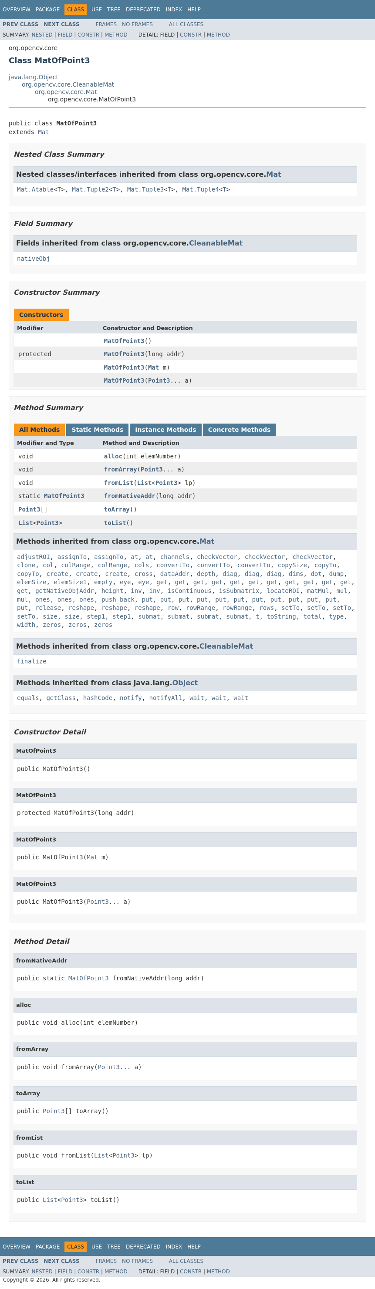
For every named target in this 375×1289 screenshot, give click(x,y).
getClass (60, 697)
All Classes (186, 24)
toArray (117, 509)
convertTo (172, 565)
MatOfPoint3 (124, 340)
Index (174, 10)
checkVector (217, 556)
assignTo (72, 556)
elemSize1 (70, 582)
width (26, 624)
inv (136, 590)
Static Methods (97, 429)
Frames (106, 24)
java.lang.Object (33, 77)
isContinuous (190, 590)
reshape (81, 607)
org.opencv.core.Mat (66, 91)
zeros (52, 624)
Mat (43, 131)
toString (281, 616)
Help (194, 10)
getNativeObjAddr (64, 590)
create (57, 573)
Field (64, 35)
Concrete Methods (239, 429)
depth (206, 573)
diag (230, 573)
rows (266, 607)
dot (316, 573)
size (50, 616)
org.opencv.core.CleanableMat (68, 84)
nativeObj (33, 258)
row (173, 607)
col (48, 565)
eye (125, 582)
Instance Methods (165, 429)
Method (116, 35)
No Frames (137, 24)
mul (341, 590)
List (144, 482)
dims (296, 573)
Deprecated (143, 10)
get (161, 582)
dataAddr (174, 573)
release (48, 607)
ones (42, 599)
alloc (113, 456)
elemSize (31, 582)
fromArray (120, 469)
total (313, 616)
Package (48, 10)
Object (185, 683)
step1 (96, 616)
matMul (318, 590)
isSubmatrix (239, 590)
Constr (88, 35)
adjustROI (33, 556)
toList (115, 522)
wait (196, 697)
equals (28, 697)
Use (96, 10)
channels (174, 556)
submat (149, 616)
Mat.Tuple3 (145, 189)
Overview (16, 10)
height (112, 590)
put (147, 599)
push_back (118, 599)
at (134, 556)
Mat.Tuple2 (90, 189)
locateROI (283, 590)
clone (26, 565)
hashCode (97, 697)
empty (103, 582)
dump (336, 573)
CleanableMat (216, 243)
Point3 (159, 380)
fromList (118, 482)
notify (131, 697)
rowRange (200, 607)
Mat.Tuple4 (200, 189)
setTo (290, 607)
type (336, 616)
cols (142, 565)
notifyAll (165, 697)
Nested (41, 35)
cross (144, 573)
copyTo (325, 565)
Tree (114, 10)
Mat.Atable (35, 189)
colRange (75, 565)
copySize (292, 565)
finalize (31, 661)
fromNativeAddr (129, 495)
